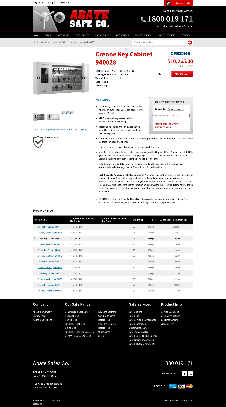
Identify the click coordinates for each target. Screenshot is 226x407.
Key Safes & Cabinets (60, 42)
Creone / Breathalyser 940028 (50, 244)
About (48, 35)
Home (35, 35)
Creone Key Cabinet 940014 (49, 227)
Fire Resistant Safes (75, 323)
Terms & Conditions (42, 319)
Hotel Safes (104, 319)
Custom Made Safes (139, 327)
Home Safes (71, 319)
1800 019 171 (170, 18)
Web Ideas (189, 400)
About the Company (42, 311)
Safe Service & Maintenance (142, 319)
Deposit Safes (72, 315)
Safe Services (82, 35)
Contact (186, 35)
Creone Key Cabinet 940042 (49, 250)
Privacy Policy (39, 315)
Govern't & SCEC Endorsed (78, 335)
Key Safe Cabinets (107, 311)
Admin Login (37, 404)
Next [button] (83, 78)
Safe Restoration (137, 323)
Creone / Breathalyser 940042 (50, 256)
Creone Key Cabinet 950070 (49, 273)
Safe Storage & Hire (138, 331)
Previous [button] (38, 78)
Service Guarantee (170, 311)
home (40, 2)
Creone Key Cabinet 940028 (82, 42)
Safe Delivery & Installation (142, 343)
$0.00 (189, 3)
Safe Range (63, 35)
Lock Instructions (169, 319)
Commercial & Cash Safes (77, 311)
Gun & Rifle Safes (106, 315)
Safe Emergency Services (141, 339)
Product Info (102, 35)
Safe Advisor (122, 35)
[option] (61, 78)
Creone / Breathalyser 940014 (50, 232)
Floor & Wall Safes (107, 323)
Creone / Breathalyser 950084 (50, 290)
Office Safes (104, 331)
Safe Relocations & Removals (143, 335)
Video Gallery (167, 323)
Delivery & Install (144, 35)
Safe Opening (135, 311)
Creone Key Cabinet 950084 (49, 285)
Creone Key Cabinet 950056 (49, 261)
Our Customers (167, 35)
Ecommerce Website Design (173, 400)
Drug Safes (70, 327)
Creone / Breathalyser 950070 (50, 279)
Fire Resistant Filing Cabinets (79, 331)
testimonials (62, 2)
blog (50, 2)
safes (101, 335)
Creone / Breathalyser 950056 (50, 267)
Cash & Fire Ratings (170, 315)
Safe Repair (134, 315)
